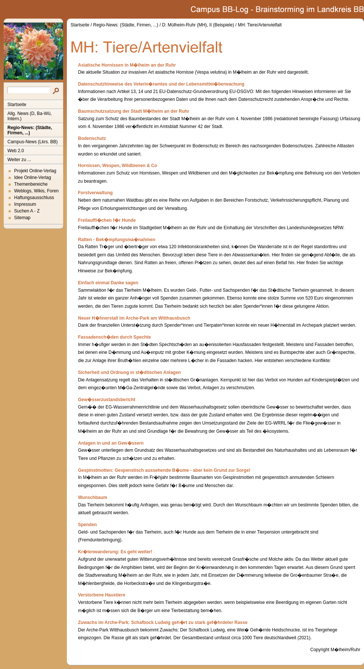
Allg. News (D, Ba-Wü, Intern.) (29, 116)
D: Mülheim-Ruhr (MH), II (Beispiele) (198, 25)
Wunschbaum (92, 497)
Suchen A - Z (27, 211)
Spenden (87, 524)
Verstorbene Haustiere (101, 595)
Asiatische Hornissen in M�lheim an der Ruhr (127, 65)
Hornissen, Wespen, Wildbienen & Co (117, 165)
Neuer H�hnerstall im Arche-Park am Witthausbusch (134, 318)
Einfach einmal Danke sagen (108, 282)
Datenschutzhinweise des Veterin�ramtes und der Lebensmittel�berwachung (161, 84)
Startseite (16, 104)
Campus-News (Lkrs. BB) (32, 141)
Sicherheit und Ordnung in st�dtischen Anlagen (129, 372)
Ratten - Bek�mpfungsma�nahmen (116, 239)
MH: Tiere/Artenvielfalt (260, 25)
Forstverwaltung (95, 192)
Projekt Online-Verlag (35, 170)
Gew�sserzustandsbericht (106, 399)
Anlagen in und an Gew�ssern (111, 443)
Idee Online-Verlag (32, 177)
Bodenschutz (92, 138)
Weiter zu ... (19, 159)
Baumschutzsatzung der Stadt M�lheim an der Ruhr (133, 111)
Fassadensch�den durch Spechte (114, 337)
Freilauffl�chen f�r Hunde (107, 220)
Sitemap (22, 217)
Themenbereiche (31, 184)
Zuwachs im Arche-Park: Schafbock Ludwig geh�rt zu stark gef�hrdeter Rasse (162, 622)
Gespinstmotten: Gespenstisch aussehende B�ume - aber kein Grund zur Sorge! (164, 470)
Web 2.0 (15, 150)
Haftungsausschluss (34, 197)
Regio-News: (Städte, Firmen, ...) (29, 130)
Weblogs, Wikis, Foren (36, 190)
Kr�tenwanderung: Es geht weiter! (115, 551)
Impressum (25, 204)
